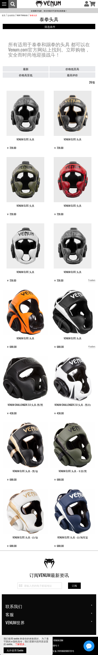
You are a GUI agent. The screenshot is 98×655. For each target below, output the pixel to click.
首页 (3, 15)
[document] (26, 645)
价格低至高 (72, 69)
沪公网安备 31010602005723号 (58, 650)
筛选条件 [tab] (49, 27)
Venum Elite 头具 (25, 139)
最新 (25, 69)
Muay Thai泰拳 (22, 15)
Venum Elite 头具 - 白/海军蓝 (72, 537)
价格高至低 (25, 75)
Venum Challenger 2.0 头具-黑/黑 (25, 405)
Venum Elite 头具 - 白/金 (25, 537)
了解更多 (19, 644)
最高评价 (72, 75)
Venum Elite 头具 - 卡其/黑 (73, 471)
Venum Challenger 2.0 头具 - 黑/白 (72, 405)
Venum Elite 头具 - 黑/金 (25, 471)
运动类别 (11, 15)
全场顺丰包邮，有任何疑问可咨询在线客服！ (49, 10)
